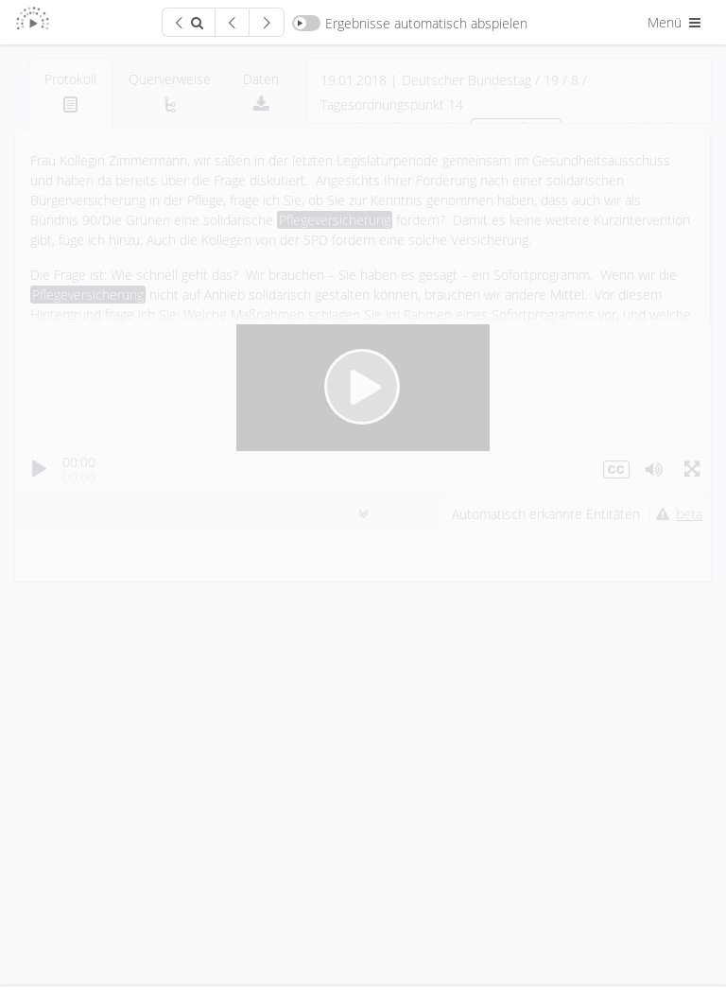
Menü (676, 22)
